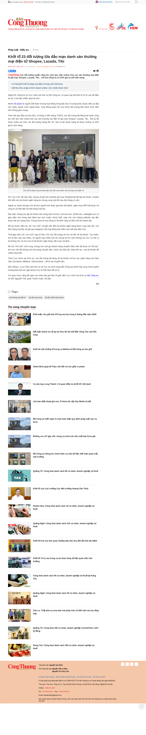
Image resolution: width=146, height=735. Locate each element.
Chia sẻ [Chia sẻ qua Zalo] (12, 71)
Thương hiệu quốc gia (16, 29)
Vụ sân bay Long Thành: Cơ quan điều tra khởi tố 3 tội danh (62, 384)
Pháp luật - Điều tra (18, 50)
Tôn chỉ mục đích (99, 677)
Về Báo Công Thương (46, 677)
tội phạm (18, 104)
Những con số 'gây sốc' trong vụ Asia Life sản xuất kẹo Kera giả (64, 436)
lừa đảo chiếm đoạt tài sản (54, 297)
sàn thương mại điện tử (17, 297)
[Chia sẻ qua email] (94, 71)
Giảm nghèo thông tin (44, 29)
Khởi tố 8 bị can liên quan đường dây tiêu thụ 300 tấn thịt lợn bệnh (65, 541)
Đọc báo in (30, 29)
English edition (105, 2)
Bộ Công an (92, 275)
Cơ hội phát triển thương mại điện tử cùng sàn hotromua (37, 84)
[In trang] (97, 71)
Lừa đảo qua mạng (35, 297)
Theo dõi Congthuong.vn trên (46, 66)
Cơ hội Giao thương (76, 29)
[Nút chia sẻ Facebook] (25, 71)
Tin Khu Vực (101, 28)
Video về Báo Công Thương (65, 677)
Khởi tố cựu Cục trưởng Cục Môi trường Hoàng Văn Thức (61, 488)
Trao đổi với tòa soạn (84, 677)
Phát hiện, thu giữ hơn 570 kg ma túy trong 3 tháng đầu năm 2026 (64, 314)
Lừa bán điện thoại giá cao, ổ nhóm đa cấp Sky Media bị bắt (62, 401)
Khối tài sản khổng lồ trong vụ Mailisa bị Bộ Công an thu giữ (62, 349)
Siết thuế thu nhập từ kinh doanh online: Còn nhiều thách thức (40, 88)
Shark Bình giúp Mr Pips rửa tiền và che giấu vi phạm (59, 366)
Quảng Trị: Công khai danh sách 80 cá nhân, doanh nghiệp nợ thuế (65, 471)
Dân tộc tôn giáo (60, 29)
